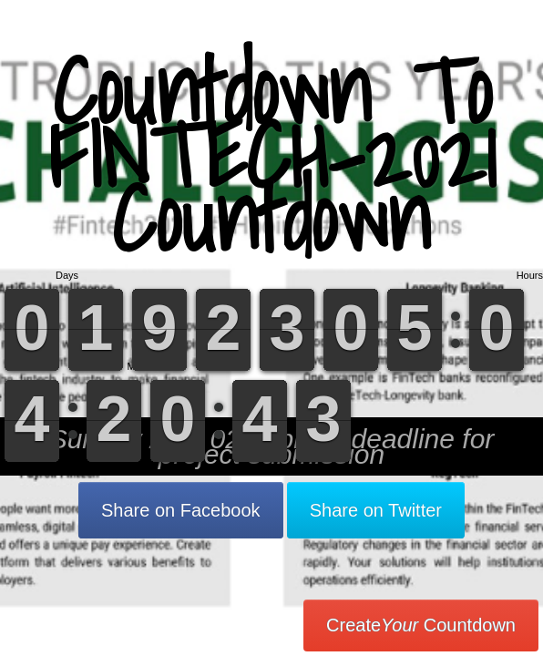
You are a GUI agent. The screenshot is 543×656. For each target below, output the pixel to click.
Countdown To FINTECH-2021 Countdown (272, 154)
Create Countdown (421, 625)
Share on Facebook (181, 510)
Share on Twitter (376, 510)
